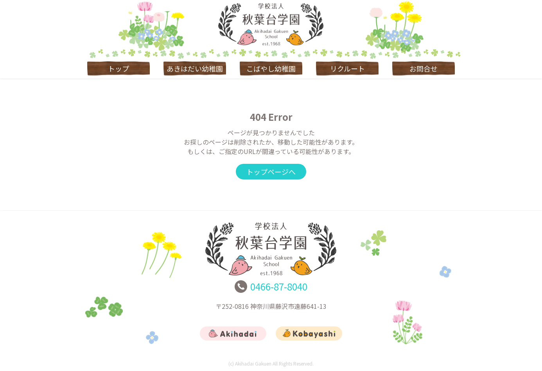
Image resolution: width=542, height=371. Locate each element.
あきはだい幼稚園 (195, 68)
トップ (118, 68)
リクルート (347, 68)
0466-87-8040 (278, 286)
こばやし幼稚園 (271, 68)
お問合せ (423, 68)
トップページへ (271, 172)
